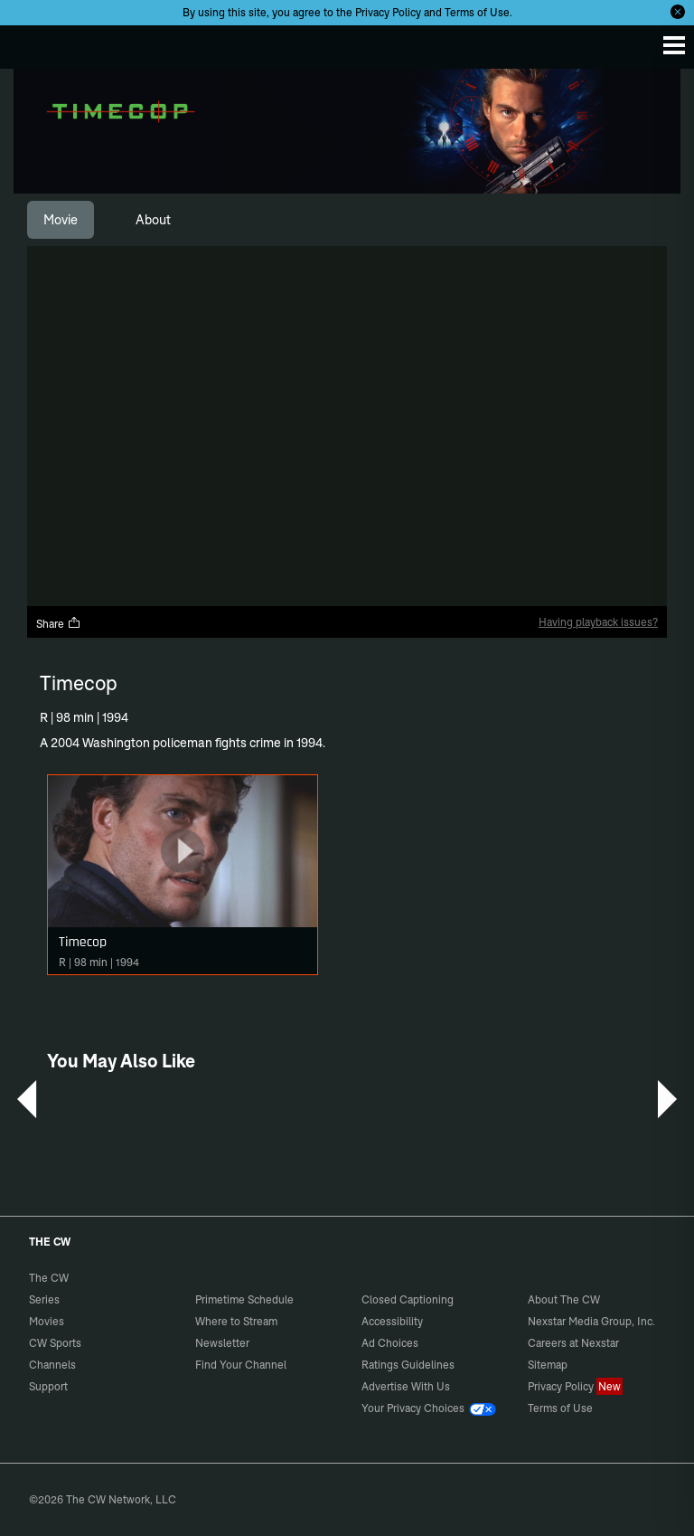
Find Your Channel (240, 1364)
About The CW (564, 1299)
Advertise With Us (405, 1386)
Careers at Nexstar (573, 1343)
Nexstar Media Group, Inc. (591, 1321)
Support (48, 1386)
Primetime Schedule (244, 1299)
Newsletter (222, 1343)
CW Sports (55, 1343)
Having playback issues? (598, 622)
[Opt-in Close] (678, 12)
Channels (52, 1364)
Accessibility (392, 1321)
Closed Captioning (407, 1299)
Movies (46, 1321)
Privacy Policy (388, 12)
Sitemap (547, 1364)
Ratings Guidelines (408, 1364)
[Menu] (674, 45)
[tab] (60, 220)
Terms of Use (477, 12)
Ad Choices (389, 1343)
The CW (31, 42)
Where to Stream (236, 1321)
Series (44, 1299)
